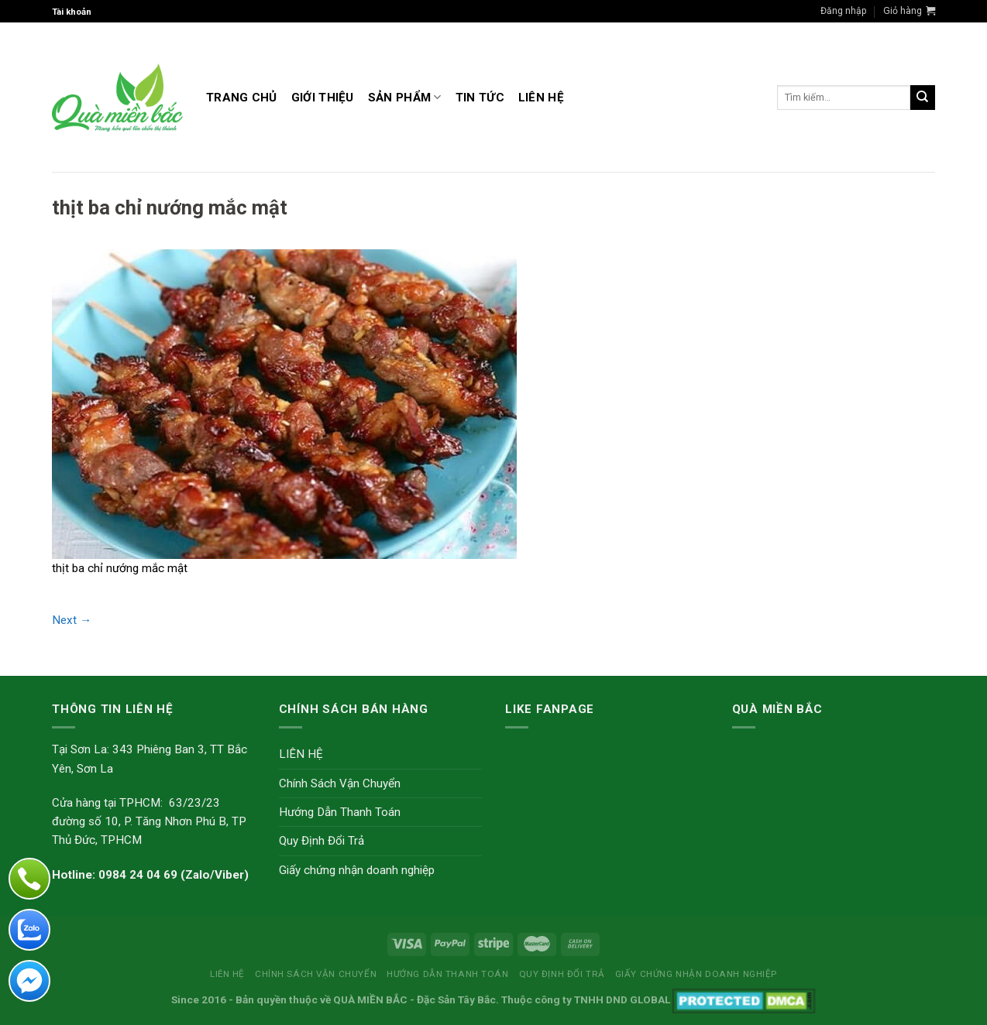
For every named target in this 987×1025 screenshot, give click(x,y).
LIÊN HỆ (541, 98)
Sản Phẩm (405, 97)
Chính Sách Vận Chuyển (340, 783)
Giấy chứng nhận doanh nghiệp (357, 870)
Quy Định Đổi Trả (321, 841)
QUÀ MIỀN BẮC (370, 999)
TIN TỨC (480, 98)
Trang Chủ (241, 98)
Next (71, 620)
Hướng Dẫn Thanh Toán (340, 812)
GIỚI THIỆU (322, 98)
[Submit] (922, 97)
